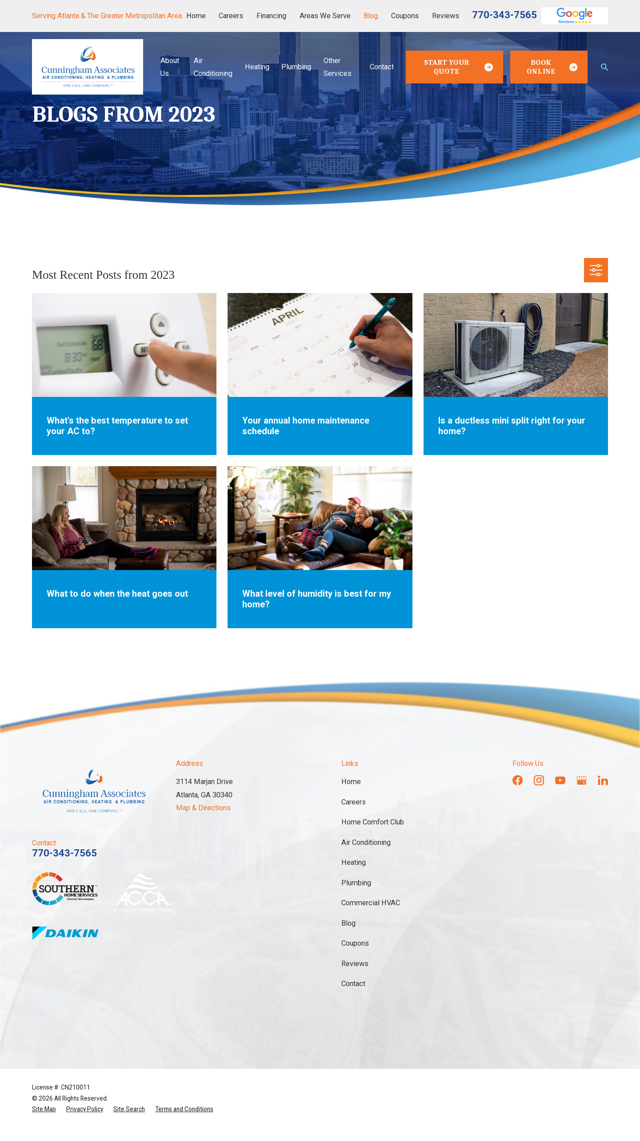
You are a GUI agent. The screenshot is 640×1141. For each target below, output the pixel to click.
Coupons (405, 16)
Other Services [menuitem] (338, 67)
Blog (371, 16)
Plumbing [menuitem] (296, 67)
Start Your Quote (458, 66)
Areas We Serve (325, 16)
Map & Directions (203, 808)
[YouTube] (560, 780)
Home (196, 16)
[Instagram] (539, 780)
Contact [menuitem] (382, 67)
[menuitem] (44, 1109)
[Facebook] (517, 780)
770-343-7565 (504, 14)
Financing (271, 16)
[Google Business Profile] (581, 780)
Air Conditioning (366, 842)
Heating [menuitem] (257, 67)
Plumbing (356, 883)
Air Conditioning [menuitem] (213, 67)
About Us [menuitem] (169, 67)
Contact (353, 983)
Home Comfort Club (372, 822)
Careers (231, 16)
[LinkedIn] (603, 780)
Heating (353, 862)
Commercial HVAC (370, 903)
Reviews (445, 16)
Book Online (552, 66)
